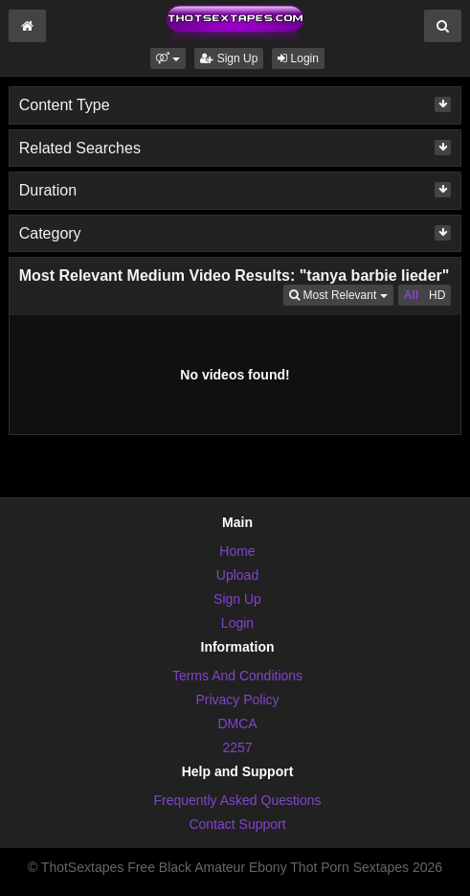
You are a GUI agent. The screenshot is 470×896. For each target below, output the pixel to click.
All (411, 295)
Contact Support (237, 824)
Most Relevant (340, 294)
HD (437, 295)
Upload (237, 575)
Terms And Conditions (237, 675)
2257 (237, 747)
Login (298, 58)
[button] (168, 58)
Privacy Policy (237, 699)
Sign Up (228, 58)
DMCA (237, 723)
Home (237, 551)
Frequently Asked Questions (237, 800)
